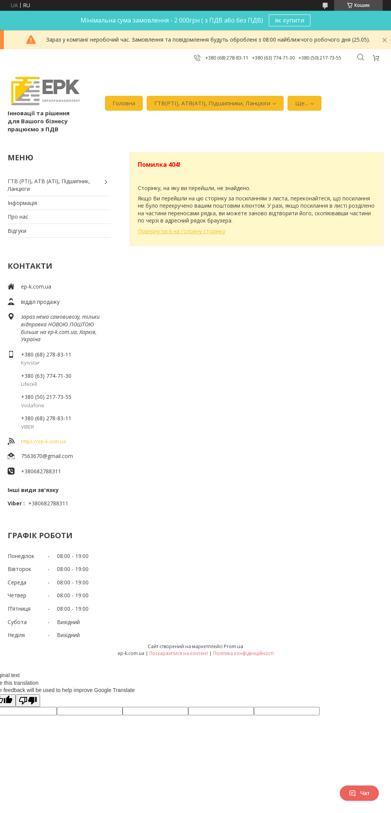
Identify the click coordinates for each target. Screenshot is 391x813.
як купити (289, 20)
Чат (359, 793)
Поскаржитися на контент (178, 653)
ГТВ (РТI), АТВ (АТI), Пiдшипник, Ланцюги (49, 184)
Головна (124, 103)
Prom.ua (233, 646)
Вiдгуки (17, 230)
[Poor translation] (28, 700)
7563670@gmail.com (47, 456)
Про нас (18, 216)
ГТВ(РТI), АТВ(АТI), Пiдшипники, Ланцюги (212, 103)
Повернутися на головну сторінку (181, 231)
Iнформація (22, 202)
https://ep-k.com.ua (43, 441)
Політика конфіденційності (243, 653)
